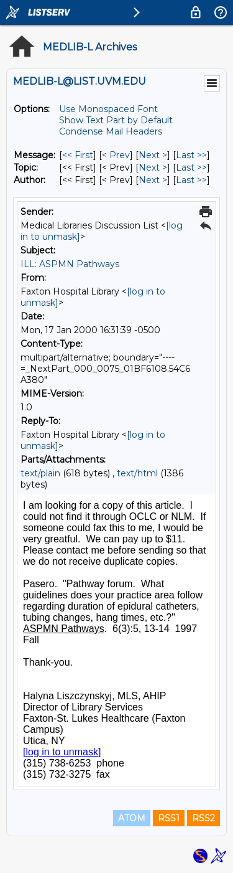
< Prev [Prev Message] (116, 155)
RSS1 (169, 818)
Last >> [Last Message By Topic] (191, 167)
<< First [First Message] (77, 155)
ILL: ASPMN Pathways (70, 264)
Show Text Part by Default (116, 120)
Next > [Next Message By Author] (153, 180)
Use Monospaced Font (108, 109)
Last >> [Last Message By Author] (191, 180)
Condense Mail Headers (110, 131)
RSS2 (203, 818)
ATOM (131, 818)
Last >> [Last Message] (191, 155)
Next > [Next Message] (153, 155)
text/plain (40, 473)
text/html (137, 473)
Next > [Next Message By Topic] (153, 167)
